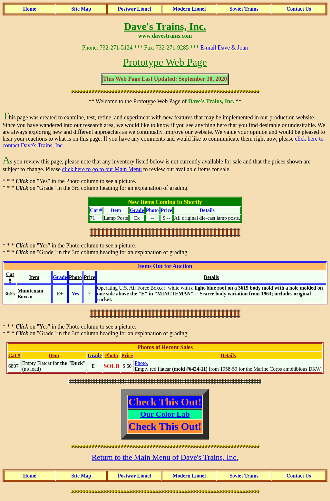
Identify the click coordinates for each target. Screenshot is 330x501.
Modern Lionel (189, 9)
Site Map (81, 9)
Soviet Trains (243, 9)
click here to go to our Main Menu (101, 169)
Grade (137, 210)
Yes (75, 293)
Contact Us (298, 9)
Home (29, 9)
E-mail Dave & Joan (224, 47)
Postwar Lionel (134, 9)
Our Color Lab (165, 414)
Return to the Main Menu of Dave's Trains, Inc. (165, 457)
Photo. (141, 363)
